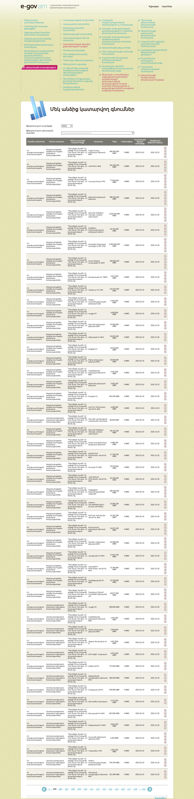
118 (135, 789)
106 (60, 789)
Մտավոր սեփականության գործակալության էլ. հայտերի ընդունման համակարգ (117, 31)
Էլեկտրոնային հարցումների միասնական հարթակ (152, 77)
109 (79, 789)
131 (144, 789)
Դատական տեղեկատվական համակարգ (150, 69)
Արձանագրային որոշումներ (77, 34)
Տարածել (160, 798)
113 (104, 789)
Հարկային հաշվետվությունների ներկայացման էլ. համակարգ (117, 22)
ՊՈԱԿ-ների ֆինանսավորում (78, 60)
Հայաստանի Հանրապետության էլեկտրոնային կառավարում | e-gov (50, 7)
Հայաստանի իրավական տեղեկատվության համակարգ (115, 60)
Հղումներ (166, 6)
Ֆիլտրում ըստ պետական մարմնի (39, 132)
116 (123, 789)
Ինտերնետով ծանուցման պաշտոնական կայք (151, 60)
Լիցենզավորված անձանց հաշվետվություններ (37, 40)
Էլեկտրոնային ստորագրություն (41, 67)
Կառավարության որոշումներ (78, 20)
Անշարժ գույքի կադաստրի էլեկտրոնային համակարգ (148, 34)
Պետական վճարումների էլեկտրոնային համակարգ (148, 23)
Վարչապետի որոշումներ (76, 24)
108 (73, 789)
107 (66, 789)
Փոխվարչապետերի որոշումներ (73, 29)
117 (129, 789)
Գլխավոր (153, 6)
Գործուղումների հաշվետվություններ (73, 88)
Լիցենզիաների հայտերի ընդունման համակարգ (37, 33)
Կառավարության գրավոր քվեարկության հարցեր (76, 45)
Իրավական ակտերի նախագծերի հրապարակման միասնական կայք (117, 68)
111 (92, 789)
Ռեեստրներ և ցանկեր (75, 64)
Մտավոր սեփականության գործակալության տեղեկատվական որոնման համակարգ (116, 40)
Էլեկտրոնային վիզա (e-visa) (116, 48)
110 (85, 789)
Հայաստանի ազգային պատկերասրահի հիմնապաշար (153, 43)
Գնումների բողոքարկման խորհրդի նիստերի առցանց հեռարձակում (78, 81)
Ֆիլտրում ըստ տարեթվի (39, 126)
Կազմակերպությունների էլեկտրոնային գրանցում (154, 52)
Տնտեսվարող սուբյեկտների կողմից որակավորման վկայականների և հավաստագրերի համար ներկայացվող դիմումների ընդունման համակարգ (39, 56)
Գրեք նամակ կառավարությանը (34, 21)
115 (116, 789)
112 (98, 789)
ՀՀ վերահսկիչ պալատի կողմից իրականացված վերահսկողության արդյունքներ (75, 71)
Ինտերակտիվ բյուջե (74, 50)
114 (110, 789)
